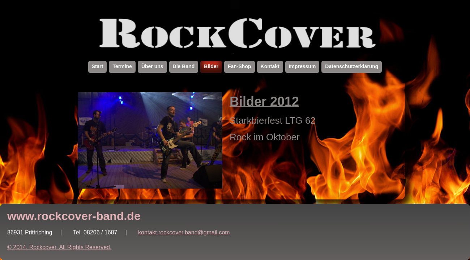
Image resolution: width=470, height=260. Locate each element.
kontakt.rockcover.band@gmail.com (184, 232)
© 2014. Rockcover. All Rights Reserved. (59, 247)
